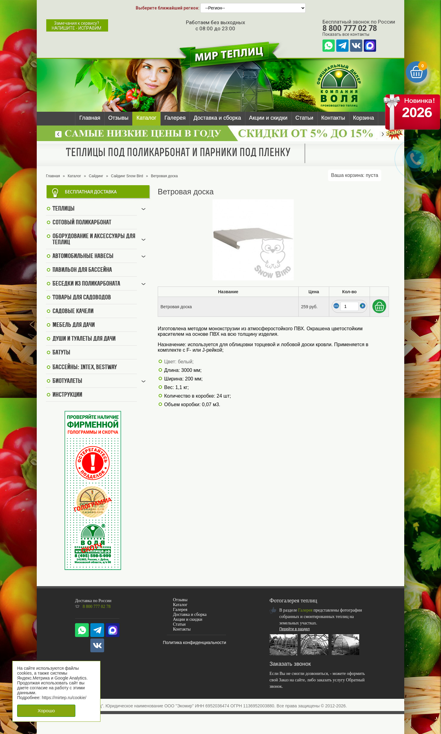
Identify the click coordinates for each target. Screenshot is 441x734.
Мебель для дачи (73, 325)
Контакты (333, 118)
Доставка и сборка (217, 118)
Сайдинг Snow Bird (127, 176)
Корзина (363, 118)
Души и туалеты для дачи (83, 339)
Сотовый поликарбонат (81, 223)
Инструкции (67, 395)
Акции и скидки (268, 118)
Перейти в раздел (294, 629)
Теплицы (63, 209)
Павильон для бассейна (82, 270)
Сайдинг (96, 176)
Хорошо (46, 710)
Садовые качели (72, 312)
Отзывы (118, 118)
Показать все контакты (345, 34)
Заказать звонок (290, 664)
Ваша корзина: (354, 175)
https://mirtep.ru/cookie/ (64, 697)
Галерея (175, 118)
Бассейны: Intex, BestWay (84, 368)
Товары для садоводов (81, 298)
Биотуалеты (67, 381)
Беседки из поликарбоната (86, 284)
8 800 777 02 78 (349, 28)
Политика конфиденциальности (194, 642)
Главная (89, 118)
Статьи (304, 118)
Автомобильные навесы (82, 256)
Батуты (61, 353)
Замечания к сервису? (76, 26)
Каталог (146, 118)
